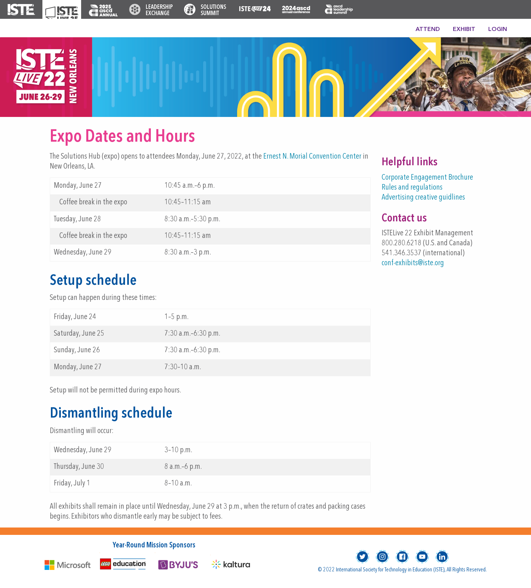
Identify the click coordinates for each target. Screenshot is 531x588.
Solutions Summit (213, 10)
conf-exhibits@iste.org (413, 263)
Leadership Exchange (159, 10)
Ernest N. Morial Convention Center (312, 156)
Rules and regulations (412, 187)
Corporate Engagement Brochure (427, 177)
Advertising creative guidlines (423, 197)
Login (497, 29)
